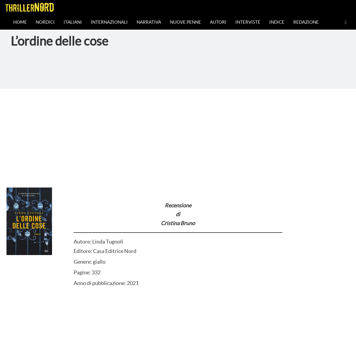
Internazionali (109, 22)
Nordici (45, 22)
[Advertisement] (178, 133)
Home (20, 22)
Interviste (247, 22)
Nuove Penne (185, 22)
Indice (276, 22)
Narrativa (149, 22)
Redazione (306, 22)
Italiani (73, 22)
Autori (218, 22)
